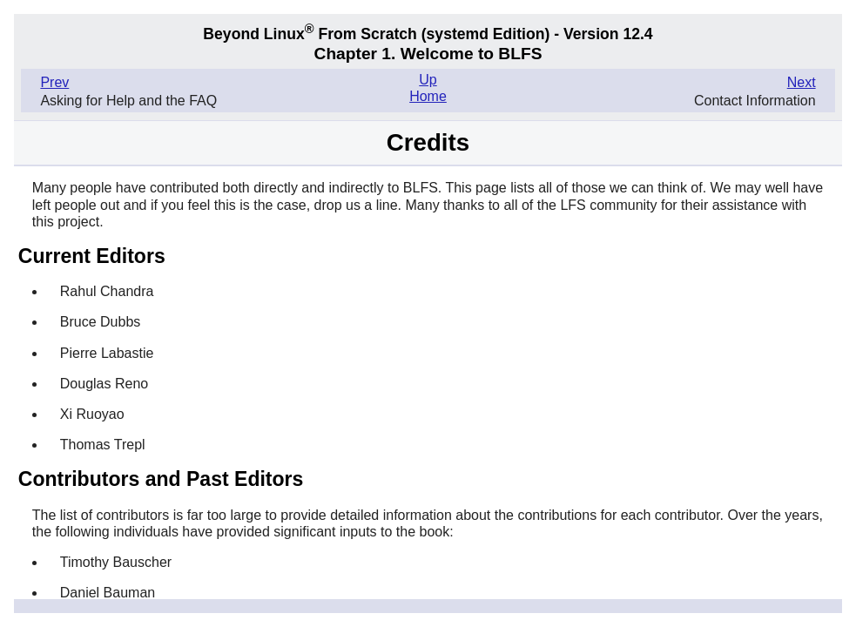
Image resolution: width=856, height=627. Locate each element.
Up (427, 79)
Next (801, 82)
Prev (54, 82)
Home (428, 96)
